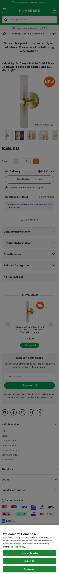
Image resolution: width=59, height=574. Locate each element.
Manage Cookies (29, 553)
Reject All (29, 561)
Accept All (29, 569)
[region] (29, 549)
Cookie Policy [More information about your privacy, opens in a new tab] (18, 547)
